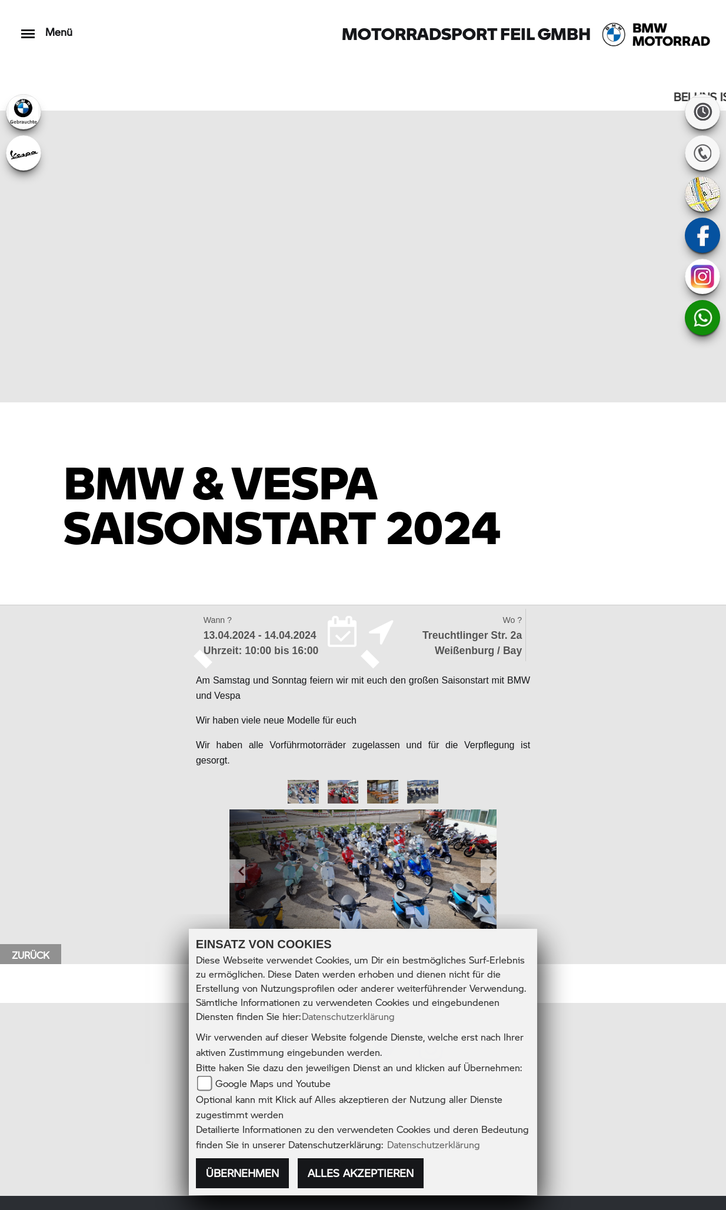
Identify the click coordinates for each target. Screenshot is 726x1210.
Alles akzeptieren (361, 1172)
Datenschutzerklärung (348, 1016)
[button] (237, 870)
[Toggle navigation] (28, 28)
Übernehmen (242, 1172)
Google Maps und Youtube (273, 1083)
